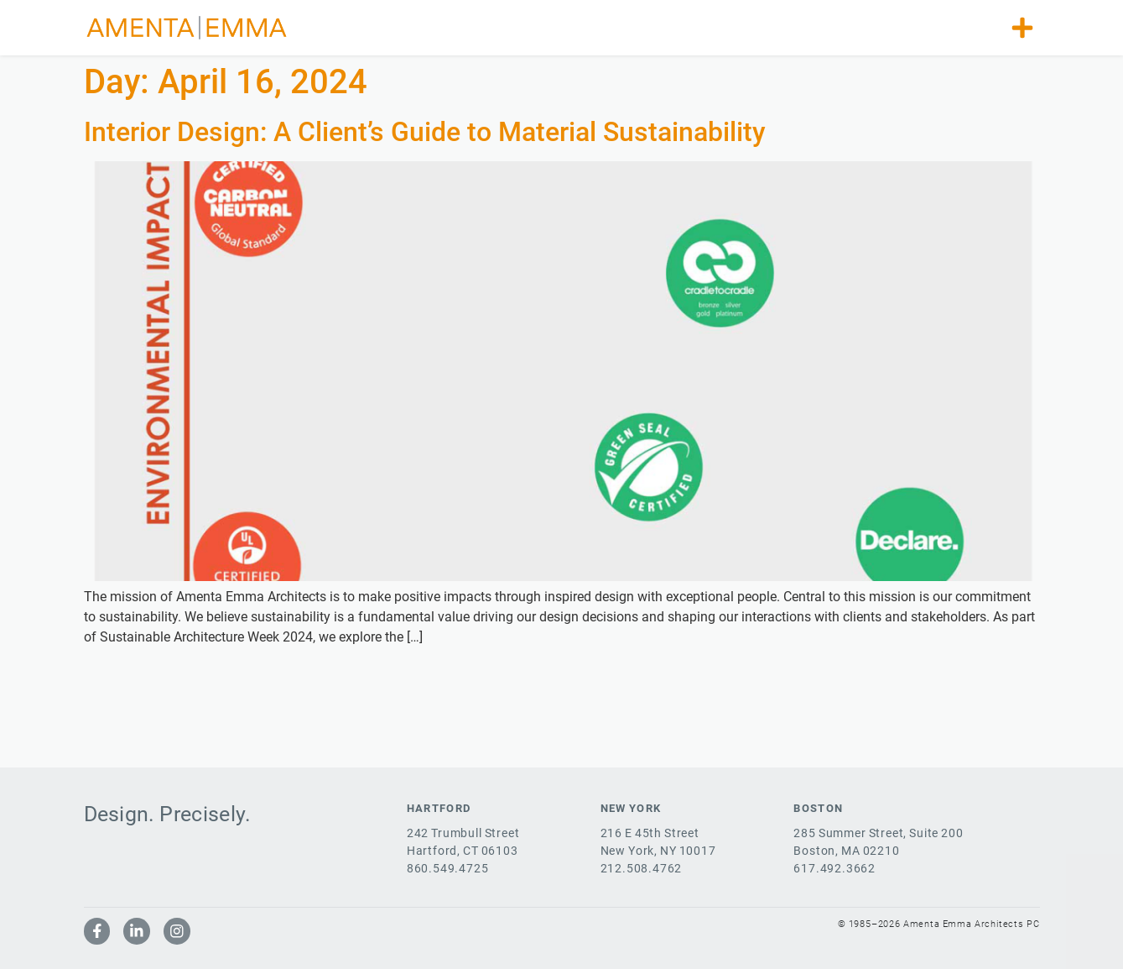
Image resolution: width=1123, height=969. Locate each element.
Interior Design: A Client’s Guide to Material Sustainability (425, 132)
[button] (1022, 27)
